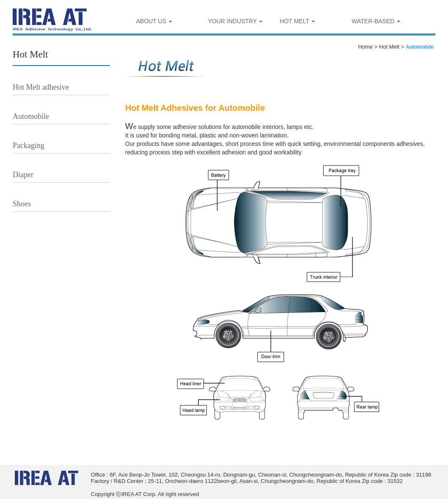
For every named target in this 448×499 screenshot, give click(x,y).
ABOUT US (154, 21)
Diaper (23, 174)
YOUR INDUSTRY (235, 21)
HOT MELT (297, 21)
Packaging (28, 145)
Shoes (22, 204)
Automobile (31, 116)
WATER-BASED (376, 21)
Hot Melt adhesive (41, 87)
